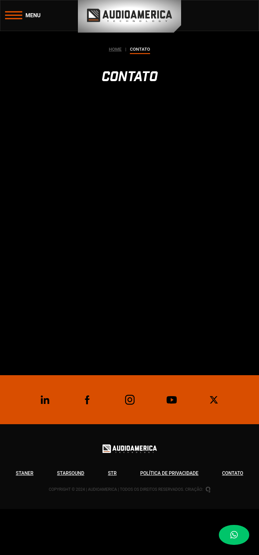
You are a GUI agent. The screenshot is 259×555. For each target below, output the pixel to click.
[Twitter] (214, 400)
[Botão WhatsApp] (239, 535)
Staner (24, 473)
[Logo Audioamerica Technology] (130, 456)
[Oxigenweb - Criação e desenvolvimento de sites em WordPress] (208, 489)
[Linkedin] (45, 400)
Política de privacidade (169, 473)
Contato (232, 473)
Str (112, 473)
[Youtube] (171, 400)
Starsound (70, 473)
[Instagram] (129, 400)
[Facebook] (87, 400)
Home (115, 49)
